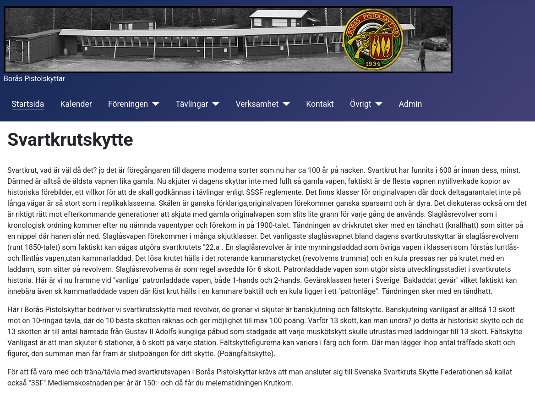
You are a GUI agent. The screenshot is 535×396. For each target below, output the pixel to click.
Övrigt (360, 104)
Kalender (76, 104)
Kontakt (320, 104)
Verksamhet (256, 104)
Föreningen (128, 104)
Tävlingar (191, 104)
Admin (410, 104)
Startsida (28, 104)
